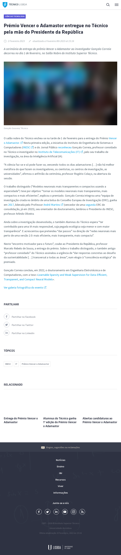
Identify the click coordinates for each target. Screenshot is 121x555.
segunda (91, 204)
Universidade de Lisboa (60, 528)
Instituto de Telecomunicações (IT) (59, 152)
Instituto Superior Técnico (67, 523)
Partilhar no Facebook (19, 317)
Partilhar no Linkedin (19, 333)
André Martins (51, 204)
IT (16, 364)
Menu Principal (116, 5)
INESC (26, 147)
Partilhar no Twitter (18, 325)
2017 (11, 204)
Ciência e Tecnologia (14, 16)
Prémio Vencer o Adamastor (35, 364)
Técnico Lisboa (15, 5)
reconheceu (65, 147)
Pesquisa (108, 5)
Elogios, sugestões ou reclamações (60, 447)
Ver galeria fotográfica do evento (23, 287)
